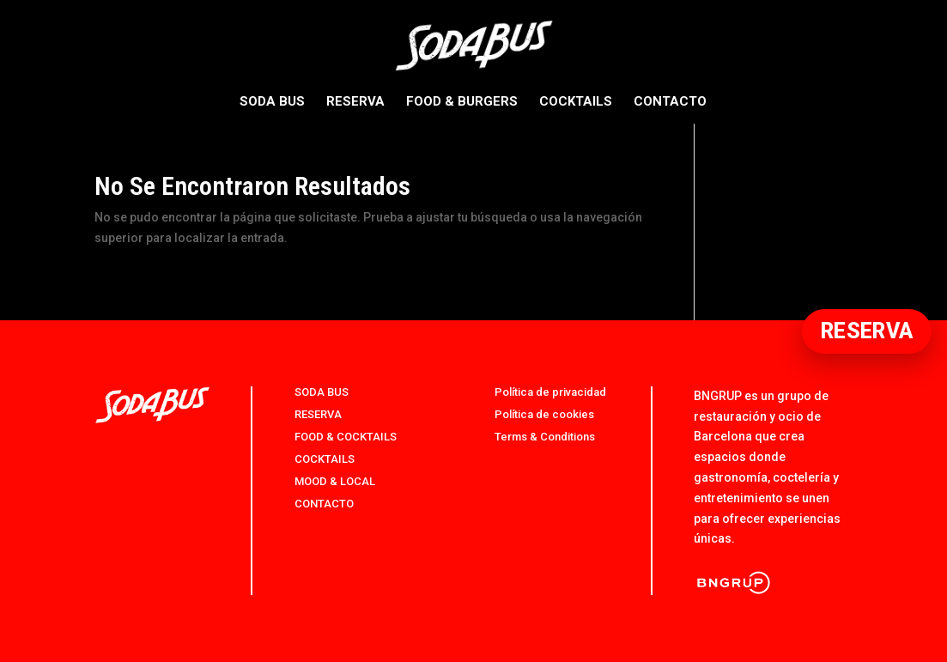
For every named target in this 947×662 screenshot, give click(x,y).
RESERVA (355, 102)
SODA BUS (272, 102)
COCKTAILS (575, 102)
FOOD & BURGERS (462, 102)
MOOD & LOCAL (334, 481)
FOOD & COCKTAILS (345, 436)
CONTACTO (670, 102)
